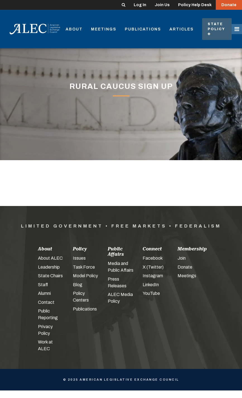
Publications (143, 29)
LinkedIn (151, 284)
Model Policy (85, 275)
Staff (43, 284)
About (74, 29)
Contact (46, 302)
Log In (140, 5)
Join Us (162, 5)
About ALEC (50, 258)
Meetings (103, 29)
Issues (79, 258)
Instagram (153, 275)
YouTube (151, 293)
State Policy (217, 29)
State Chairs (50, 275)
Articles (181, 29)
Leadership (49, 267)
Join (182, 258)
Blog (77, 284)
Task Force (84, 267)
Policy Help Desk (195, 5)
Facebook (153, 258)
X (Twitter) (153, 267)
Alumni (44, 293)
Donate (228, 5)
